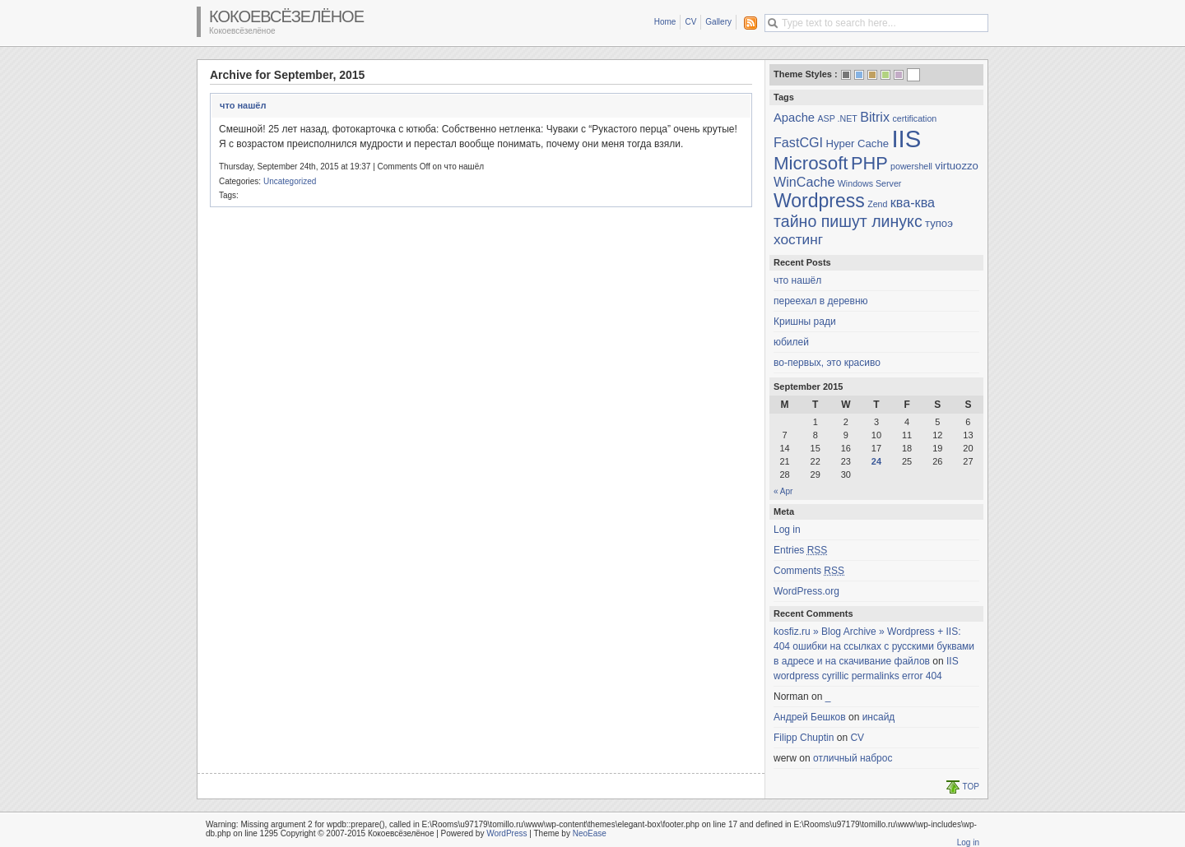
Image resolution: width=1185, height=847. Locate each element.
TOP (971, 786)
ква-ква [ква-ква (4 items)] (912, 202)
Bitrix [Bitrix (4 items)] (875, 116)
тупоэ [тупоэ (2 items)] (939, 223)
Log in (787, 529)
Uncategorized (289, 181)
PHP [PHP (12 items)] (869, 163)
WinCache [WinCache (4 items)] (804, 181)
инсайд (878, 717)
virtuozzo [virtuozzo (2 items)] (956, 166)
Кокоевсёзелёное (286, 16)
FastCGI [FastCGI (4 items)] (798, 142)
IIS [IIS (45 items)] (906, 138)
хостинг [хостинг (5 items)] (798, 239)
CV (690, 21)
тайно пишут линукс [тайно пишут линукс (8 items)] (848, 221)
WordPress (506, 833)
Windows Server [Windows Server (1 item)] (870, 183)
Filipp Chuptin (804, 737)
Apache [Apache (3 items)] (794, 117)
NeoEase (589, 833)
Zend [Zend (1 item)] (877, 204)
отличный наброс (852, 758)
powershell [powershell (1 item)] (911, 166)
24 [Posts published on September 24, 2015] (876, 461)
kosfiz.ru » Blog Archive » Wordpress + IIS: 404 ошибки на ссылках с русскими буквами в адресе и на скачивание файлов (874, 646)
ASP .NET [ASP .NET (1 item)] (837, 118)
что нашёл (243, 105)
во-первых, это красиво (827, 362)
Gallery (718, 21)
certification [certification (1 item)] (914, 118)
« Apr (783, 491)
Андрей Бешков (810, 717)
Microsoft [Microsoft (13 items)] (811, 163)
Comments (809, 570)
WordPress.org (806, 591)
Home (665, 21)
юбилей (791, 342)
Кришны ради (805, 321)
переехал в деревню (821, 301)
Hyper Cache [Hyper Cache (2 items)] (857, 143)
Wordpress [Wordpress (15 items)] (819, 200)
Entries (800, 550)
